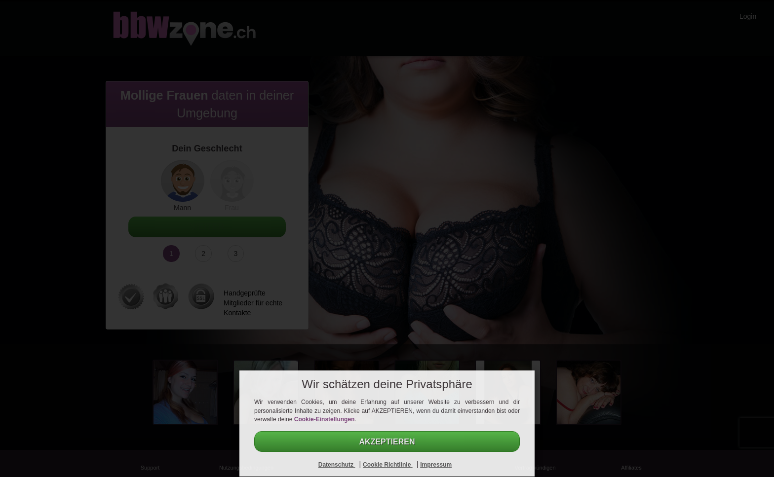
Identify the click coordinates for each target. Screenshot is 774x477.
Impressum (436, 464)
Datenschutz (336, 464)
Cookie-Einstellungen (324, 419)
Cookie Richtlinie (388, 464)
